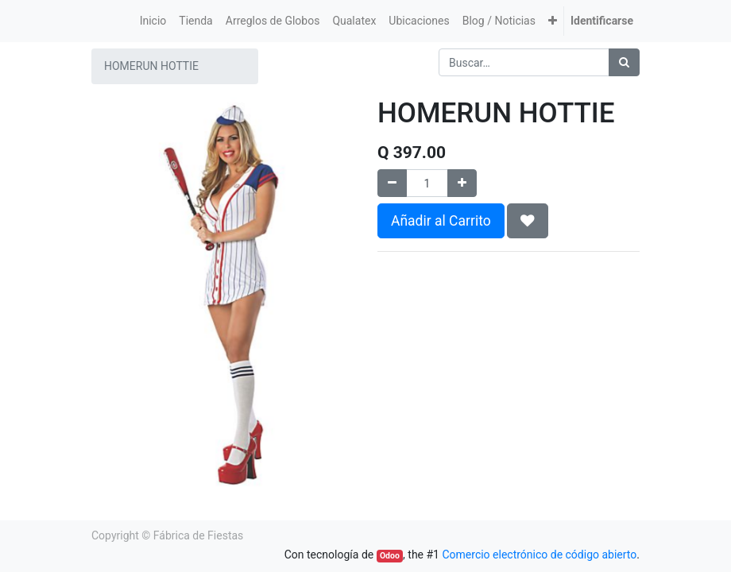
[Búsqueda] (624, 62)
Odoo (390, 556)
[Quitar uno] (392, 183)
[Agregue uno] (462, 183)
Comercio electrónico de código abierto (539, 554)
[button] (552, 21)
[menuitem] (153, 21)
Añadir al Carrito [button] (441, 221)
